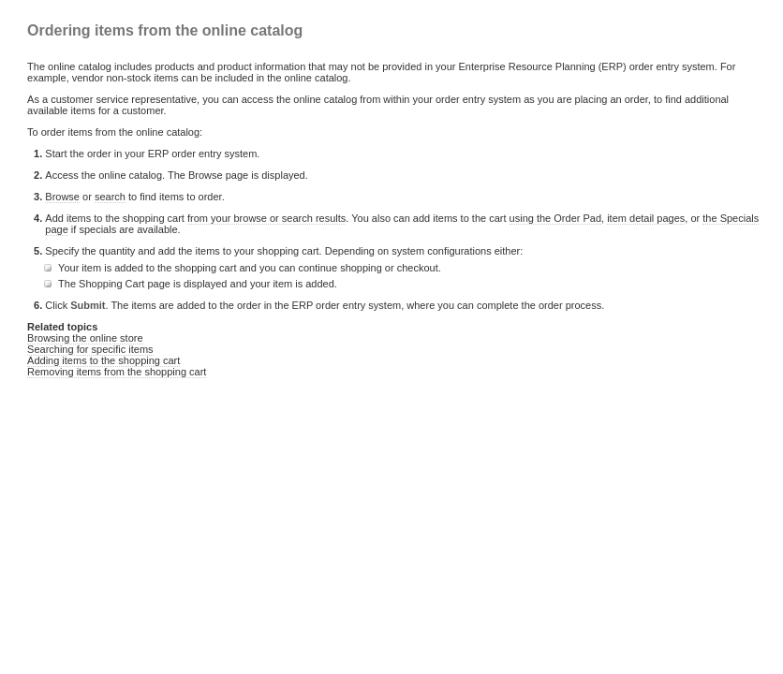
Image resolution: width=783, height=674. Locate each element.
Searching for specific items (90, 349)
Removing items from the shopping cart (116, 371)
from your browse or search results (266, 218)
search (110, 196)
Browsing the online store (85, 338)
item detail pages (646, 218)
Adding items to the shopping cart (103, 360)
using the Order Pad (555, 218)
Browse (62, 196)
